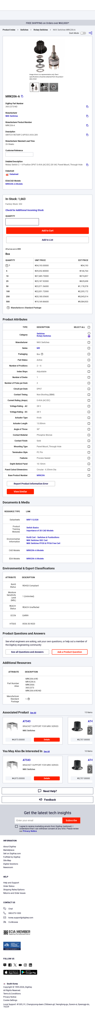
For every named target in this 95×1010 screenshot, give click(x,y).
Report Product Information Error (31, 483)
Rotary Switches (41, 30)
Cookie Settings (10, 1000)
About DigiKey (9, 846)
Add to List (47, 240)
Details (47, 740)
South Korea (10, 984)
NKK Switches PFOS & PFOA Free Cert (43, 543)
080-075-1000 (12, 913)
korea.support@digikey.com (18, 918)
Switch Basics (32, 528)
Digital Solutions (10, 864)
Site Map (7, 860)
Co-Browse (10, 922)
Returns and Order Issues (14, 893)
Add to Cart (47, 230)
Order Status (8, 886)
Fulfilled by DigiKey (11, 857)
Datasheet (11, 174)
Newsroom (8, 867)
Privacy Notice (30, 831)
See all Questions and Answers (27, 652)
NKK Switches (11, 116)
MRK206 (41, 475)
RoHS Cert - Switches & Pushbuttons (42, 537)
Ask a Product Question (69, 652)
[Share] (90, 33)
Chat (8, 909)
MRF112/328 (32, 520)
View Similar (20, 491)
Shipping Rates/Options (13, 890)
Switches (24, 30)
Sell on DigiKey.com (12, 853)
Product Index (9, 30)
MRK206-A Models (14, 184)
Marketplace (8, 850)
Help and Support (11, 883)
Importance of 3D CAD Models (39, 530)
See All (33, 713)
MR (38, 348)
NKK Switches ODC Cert (37, 540)
